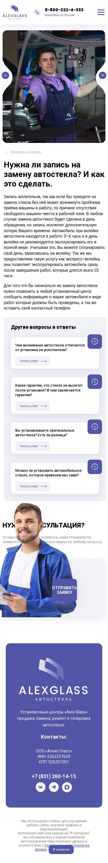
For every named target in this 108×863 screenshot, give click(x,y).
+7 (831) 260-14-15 (54, 776)
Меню (101, 12)
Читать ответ (29, 361)
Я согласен (61, 849)
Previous (26, 77)
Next (82, 77)
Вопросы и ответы (26, 152)
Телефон (39, 577)
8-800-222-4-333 (64, 10)
